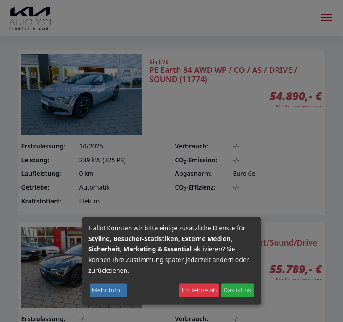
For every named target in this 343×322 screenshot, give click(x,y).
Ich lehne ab (199, 290)
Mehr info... (108, 290)
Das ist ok (237, 290)
